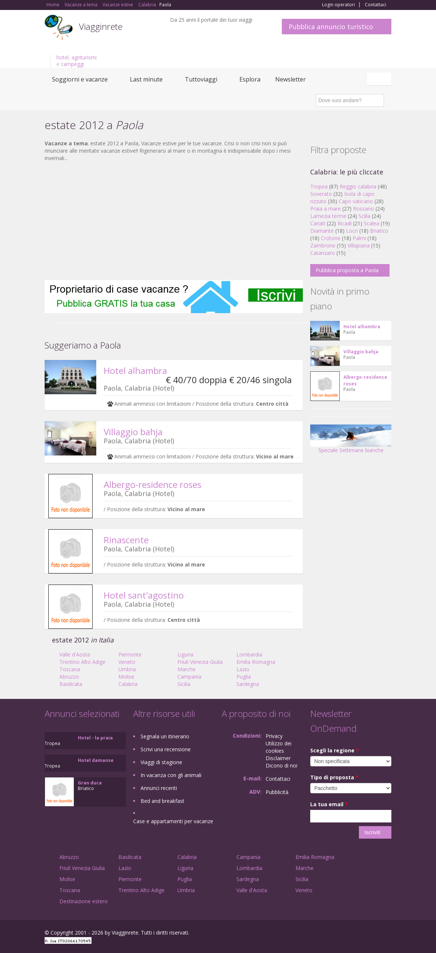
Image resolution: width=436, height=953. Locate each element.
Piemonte (130, 654)
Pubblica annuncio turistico (331, 26)
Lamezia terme (328, 215)
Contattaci (375, 4)
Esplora (249, 79)
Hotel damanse (96, 760)
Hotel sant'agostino (144, 595)
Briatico (379, 230)
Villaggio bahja (133, 432)
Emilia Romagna (255, 661)
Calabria (128, 683)
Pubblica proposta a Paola (347, 270)
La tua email (329, 804)
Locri (352, 230)
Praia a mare (325, 208)
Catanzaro (322, 252)
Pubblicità (277, 792)
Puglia (243, 676)
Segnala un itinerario (165, 736)
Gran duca (90, 783)
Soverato (321, 193)
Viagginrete (100, 26)
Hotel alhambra (135, 370)
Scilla (364, 215)
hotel (62, 57)
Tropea (319, 186)
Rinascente (126, 540)
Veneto (126, 661)
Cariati (317, 223)
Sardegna (247, 683)
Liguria (185, 654)
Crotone (330, 238)
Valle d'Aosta (74, 654)
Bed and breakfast (162, 800)
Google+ (352, 933)
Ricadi (345, 223)
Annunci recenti (159, 787)
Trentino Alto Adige (82, 661)
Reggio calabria (358, 186)
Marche (186, 669)
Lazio (242, 669)
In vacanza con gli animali (171, 775)
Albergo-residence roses (152, 484)
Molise (126, 676)
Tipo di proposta (334, 777)
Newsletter (290, 79)
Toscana (69, 669)
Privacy (274, 735)
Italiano (380, 79)
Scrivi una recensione (166, 749)
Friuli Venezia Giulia (200, 661)
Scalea (371, 223)
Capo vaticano (356, 201)
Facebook (336, 933)
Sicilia (183, 683)
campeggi (72, 63)
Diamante (322, 230)
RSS (387, 933)
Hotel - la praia (95, 738)
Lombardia (249, 654)
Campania (189, 676)
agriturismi (84, 57)
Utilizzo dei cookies (278, 747)
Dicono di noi (281, 765)
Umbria (127, 669)
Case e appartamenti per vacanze (173, 821)
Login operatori (338, 4)
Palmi (359, 238)
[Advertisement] (174, 221)
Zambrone (322, 245)
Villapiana (358, 245)
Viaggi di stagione (161, 762)
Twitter (370, 933)
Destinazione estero (83, 901)
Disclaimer (278, 758)
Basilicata (70, 683)
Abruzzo (69, 676)
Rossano (363, 208)
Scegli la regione (334, 750)
